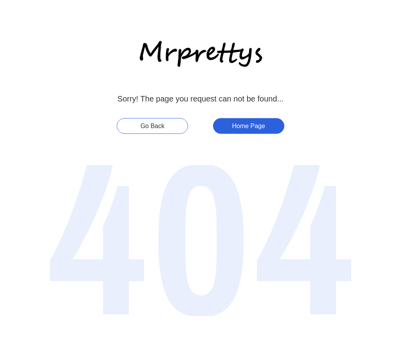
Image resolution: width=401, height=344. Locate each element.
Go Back (152, 126)
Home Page (248, 126)
